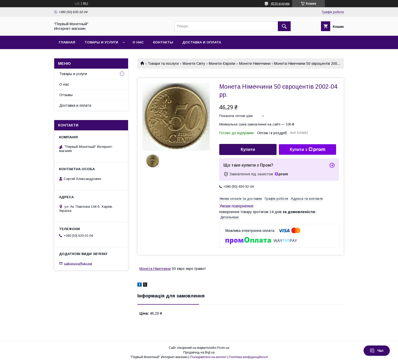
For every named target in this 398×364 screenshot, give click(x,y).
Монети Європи (222, 63)
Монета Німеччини (155, 269)
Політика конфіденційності (248, 357)
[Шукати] (284, 26)
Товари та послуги (163, 63)
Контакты (163, 42)
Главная (67, 42)
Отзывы (66, 95)
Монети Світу (194, 63)
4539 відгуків (280, 3)
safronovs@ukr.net (78, 263)
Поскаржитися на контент (208, 357)
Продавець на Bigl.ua (199, 352)
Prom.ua (223, 348)
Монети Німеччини (254, 63)
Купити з (307, 149)
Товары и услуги (101, 42)
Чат (377, 350)
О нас (138, 42)
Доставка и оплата (201, 42)
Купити (248, 149)
